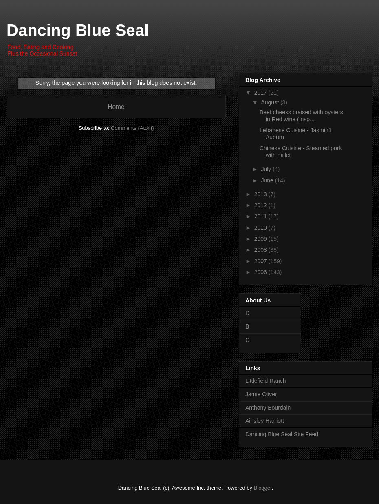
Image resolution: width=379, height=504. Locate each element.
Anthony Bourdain (268, 407)
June (268, 180)
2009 (261, 238)
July (267, 169)
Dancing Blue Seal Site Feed (281, 434)
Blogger (263, 488)
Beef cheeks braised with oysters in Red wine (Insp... (301, 115)
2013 (261, 194)
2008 (261, 249)
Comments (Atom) (132, 128)
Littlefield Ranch (265, 380)
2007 (261, 261)
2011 (261, 216)
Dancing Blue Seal (78, 30)
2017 (261, 92)
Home (116, 106)
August (270, 102)
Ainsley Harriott (264, 420)
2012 (261, 205)
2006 (261, 272)
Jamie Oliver (261, 394)
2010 (261, 227)
